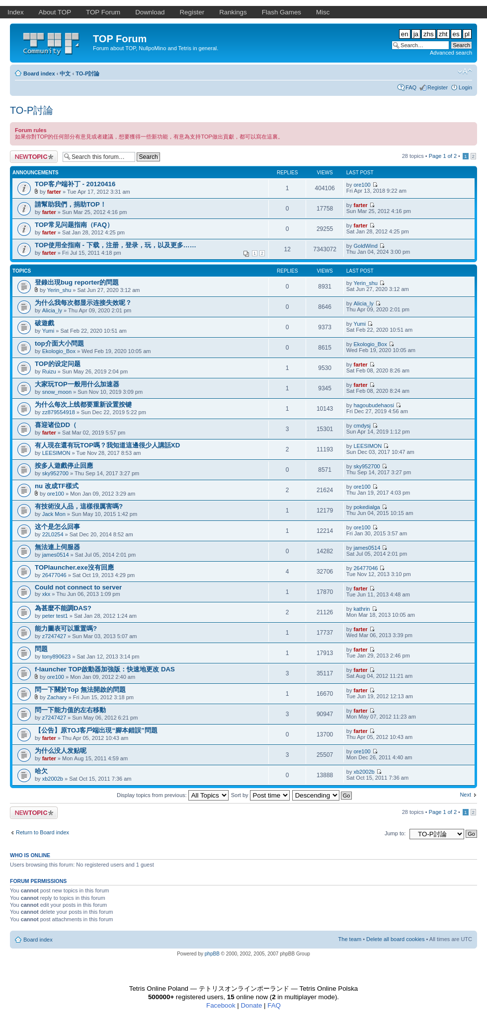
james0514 (55, 555)
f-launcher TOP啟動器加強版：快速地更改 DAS (105, 669)
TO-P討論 (87, 73)
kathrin (361, 609)
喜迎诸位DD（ (56, 425)
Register (437, 87)
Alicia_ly (52, 310)
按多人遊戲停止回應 (64, 465)
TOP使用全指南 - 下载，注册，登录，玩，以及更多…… (115, 245)
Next (465, 795)
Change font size (465, 71)
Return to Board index (42, 832)
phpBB (212, 953)
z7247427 (54, 636)
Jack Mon (54, 514)
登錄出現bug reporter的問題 (77, 282)
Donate (251, 1005)
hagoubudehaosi (373, 405)
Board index (39, 73)
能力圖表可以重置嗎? (66, 628)
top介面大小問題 (59, 343)
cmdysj (361, 426)
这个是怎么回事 (57, 526)
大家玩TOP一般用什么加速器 (77, 384)
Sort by (260, 795)
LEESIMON (56, 453)
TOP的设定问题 (58, 363)
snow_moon (57, 392)
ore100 (361, 185)
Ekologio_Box (59, 351)
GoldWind (365, 246)
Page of (443, 156)
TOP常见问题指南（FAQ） (74, 224)
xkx (46, 594)
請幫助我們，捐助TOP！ (70, 204)
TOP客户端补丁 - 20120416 (75, 184)
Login (465, 87)
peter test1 (55, 616)
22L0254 (53, 534)
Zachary (57, 697)
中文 (65, 73)
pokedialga (366, 507)
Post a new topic (34, 156)
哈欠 (41, 771)
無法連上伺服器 (57, 547)
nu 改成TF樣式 (57, 486)
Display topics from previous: (173, 795)
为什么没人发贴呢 (60, 750)
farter (54, 192)
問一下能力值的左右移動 (70, 710)
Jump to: (395, 833)
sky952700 (55, 473)
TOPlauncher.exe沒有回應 (74, 567)
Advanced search (451, 53)
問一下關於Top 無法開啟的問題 (80, 689)
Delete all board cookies (395, 939)
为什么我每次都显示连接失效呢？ (83, 302)
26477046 (54, 575)
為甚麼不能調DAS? (63, 608)
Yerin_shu (59, 290)
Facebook (221, 1005)
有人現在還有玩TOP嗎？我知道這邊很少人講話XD (107, 445)
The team (349, 939)
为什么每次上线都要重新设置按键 (83, 404)
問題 (41, 649)
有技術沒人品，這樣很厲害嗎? (79, 506)
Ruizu (49, 371)
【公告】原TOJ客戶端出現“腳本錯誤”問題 (96, 730)
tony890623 (56, 657)
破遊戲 (44, 323)
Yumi (48, 331)
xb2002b (52, 779)
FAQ (411, 87)
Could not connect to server (78, 587)
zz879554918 (58, 412)
